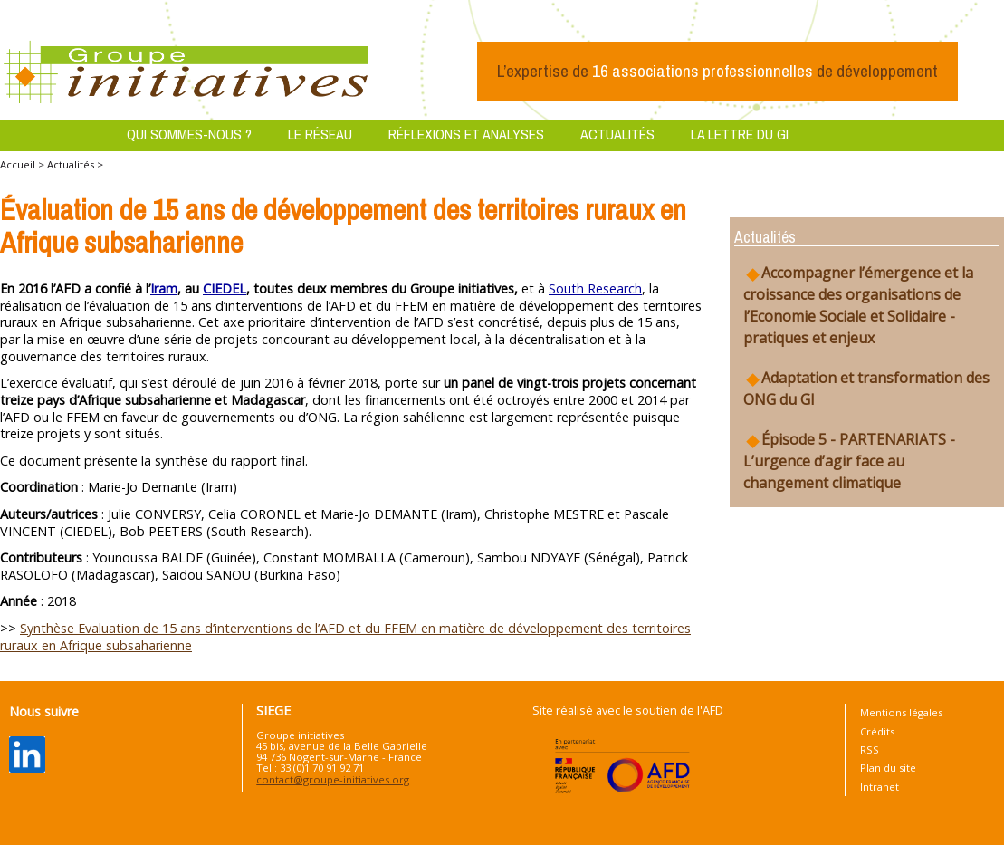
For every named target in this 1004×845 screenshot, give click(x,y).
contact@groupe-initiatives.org (332, 779)
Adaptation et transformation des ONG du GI (866, 388)
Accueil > (23, 164)
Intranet (879, 786)
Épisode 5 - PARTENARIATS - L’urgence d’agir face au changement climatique (849, 461)
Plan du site (888, 767)
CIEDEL (224, 288)
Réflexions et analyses (466, 134)
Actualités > (75, 164)
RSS (869, 749)
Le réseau (320, 134)
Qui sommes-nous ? (189, 134)
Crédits (877, 731)
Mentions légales (901, 712)
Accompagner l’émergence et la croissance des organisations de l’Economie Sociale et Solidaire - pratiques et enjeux (858, 305)
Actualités (617, 134)
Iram (163, 288)
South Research (595, 288)
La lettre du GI (740, 134)
